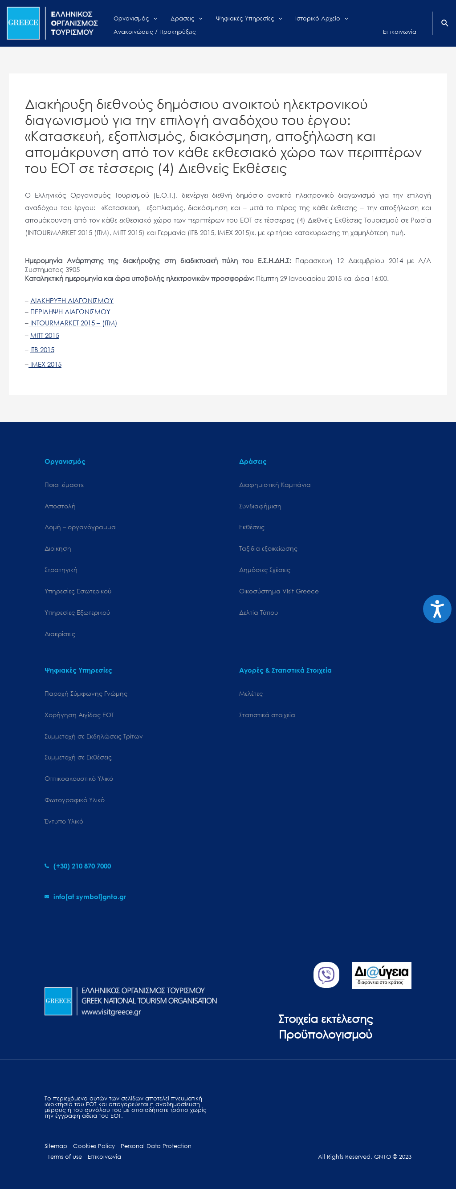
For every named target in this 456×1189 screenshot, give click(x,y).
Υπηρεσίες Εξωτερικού (77, 612)
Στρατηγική (61, 569)
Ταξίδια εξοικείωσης (268, 548)
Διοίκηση (58, 548)
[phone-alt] (78, 865)
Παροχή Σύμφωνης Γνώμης (86, 693)
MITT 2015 (44, 335)
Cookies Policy (94, 1146)
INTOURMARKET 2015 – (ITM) (73, 322)
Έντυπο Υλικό (64, 821)
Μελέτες (251, 693)
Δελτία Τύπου (258, 612)
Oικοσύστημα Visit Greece (279, 591)
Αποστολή (60, 506)
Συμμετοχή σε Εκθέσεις (78, 757)
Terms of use (65, 1157)
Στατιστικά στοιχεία (267, 714)
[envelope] (85, 896)
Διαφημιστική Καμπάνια (275, 484)
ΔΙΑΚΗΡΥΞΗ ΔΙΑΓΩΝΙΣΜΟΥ (72, 300)
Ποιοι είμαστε (64, 484)
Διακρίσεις (60, 633)
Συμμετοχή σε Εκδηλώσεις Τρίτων (94, 736)
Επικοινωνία (104, 1157)
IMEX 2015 (44, 364)
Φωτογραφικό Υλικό (75, 799)
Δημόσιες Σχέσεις (264, 569)
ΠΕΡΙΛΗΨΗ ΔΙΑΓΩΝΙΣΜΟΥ (70, 311)
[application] (149, 16)
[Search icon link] (445, 24)
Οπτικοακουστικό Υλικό (79, 778)
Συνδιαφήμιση (260, 506)
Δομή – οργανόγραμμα (80, 527)
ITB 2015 (42, 349)
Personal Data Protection (156, 1146)
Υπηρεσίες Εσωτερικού (78, 591)
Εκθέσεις (252, 527)
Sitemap (56, 1146)
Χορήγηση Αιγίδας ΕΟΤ (79, 714)
